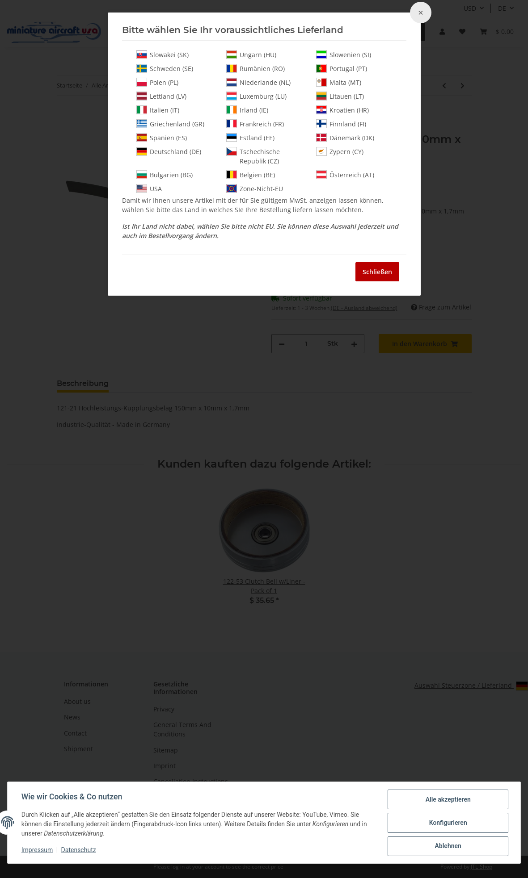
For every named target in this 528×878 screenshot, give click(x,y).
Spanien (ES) (161, 137)
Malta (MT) (338, 82)
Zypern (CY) (339, 151)
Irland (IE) (247, 109)
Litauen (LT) (340, 96)
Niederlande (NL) (258, 82)
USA (149, 188)
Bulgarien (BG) (164, 174)
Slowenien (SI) (343, 54)
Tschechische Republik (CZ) (253, 156)
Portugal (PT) (341, 68)
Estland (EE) (250, 137)
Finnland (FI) (341, 123)
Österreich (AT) (345, 174)
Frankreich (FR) (255, 123)
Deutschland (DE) (168, 151)
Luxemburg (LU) (256, 96)
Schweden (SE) (164, 68)
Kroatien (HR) (342, 109)
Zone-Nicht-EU (254, 188)
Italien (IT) (157, 109)
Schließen (377, 272)
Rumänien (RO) (255, 68)
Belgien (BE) (250, 174)
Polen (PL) (157, 82)
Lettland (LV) (161, 96)
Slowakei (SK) (162, 54)
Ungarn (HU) (251, 54)
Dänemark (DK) (345, 137)
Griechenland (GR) (170, 123)
